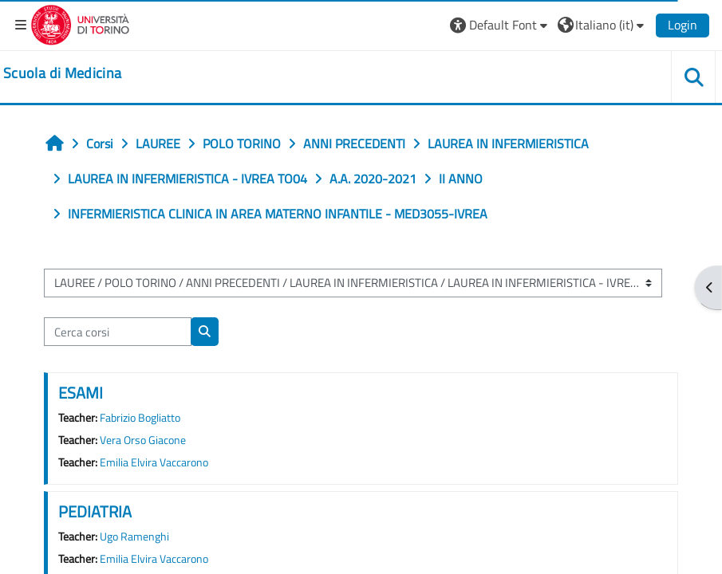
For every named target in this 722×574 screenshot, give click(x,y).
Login (682, 24)
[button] (500, 25)
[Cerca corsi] (117, 331)
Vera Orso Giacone (143, 440)
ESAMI (80, 392)
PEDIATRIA (95, 511)
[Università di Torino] (80, 23)
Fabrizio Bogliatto (140, 418)
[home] (62, 73)
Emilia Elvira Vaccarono (154, 462)
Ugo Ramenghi (134, 536)
